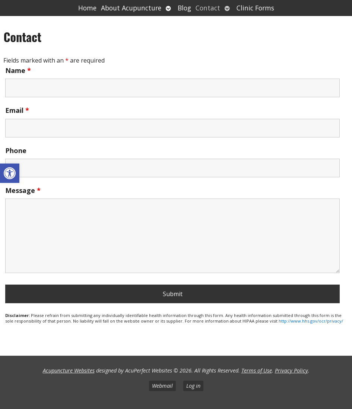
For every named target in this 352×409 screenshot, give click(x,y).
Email (17, 110)
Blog (184, 7)
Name (18, 70)
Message (23, 190)
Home (87, 7)
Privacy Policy (291, 370)
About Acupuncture (131, 7)
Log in (193, 385)
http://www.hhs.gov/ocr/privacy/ (311, 321)
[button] (9, 173)
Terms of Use (256, 370)
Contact (208, 7)
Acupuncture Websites (69, 370)
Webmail (162, 385)
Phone (15, 150)
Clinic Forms (255, 7)
